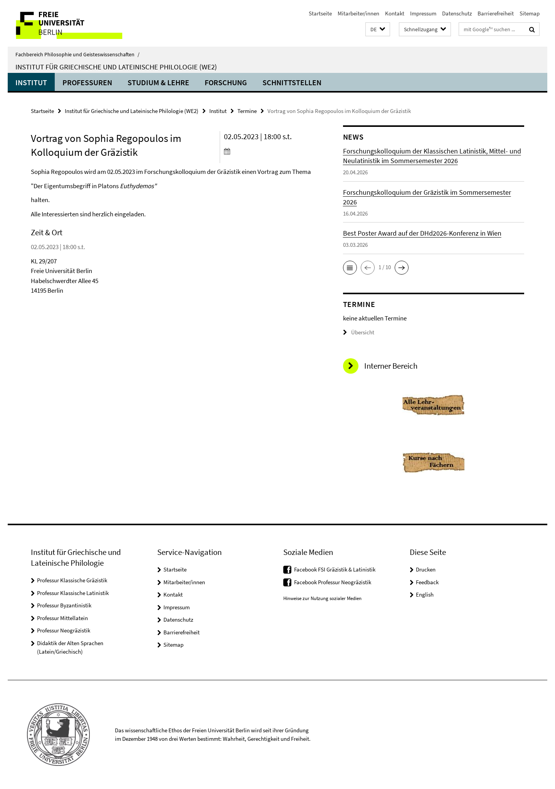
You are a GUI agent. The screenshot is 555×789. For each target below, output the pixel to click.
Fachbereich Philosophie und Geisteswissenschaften (77, 54)
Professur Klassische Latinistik (73, 593)
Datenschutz (457, 13)
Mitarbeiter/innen (358, 13)
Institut (31, 82)
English (425, 594)
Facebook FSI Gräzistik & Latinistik (334, 569)
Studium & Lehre (158, 82)
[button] (377, 29)
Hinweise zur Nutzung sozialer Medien (322, 598)
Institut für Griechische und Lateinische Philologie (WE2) (116, 66)
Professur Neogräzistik (63, 630)
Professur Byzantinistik (64, 605)
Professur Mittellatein (62, 618)
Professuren (87, 82)
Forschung (226, 82)
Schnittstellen (291, 82)
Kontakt (394, 13)
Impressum (423, 13)
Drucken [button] (426, 569)
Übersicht (358, 332)
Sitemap (530, 13)
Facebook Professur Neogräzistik (332, 582)
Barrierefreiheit (496, 13)
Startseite (320, 13)
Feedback (427, 582)
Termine (247, 111)
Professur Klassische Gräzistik (72, 580)
